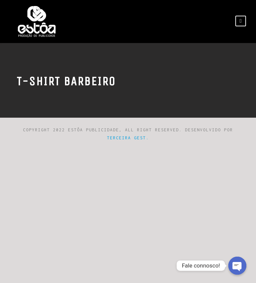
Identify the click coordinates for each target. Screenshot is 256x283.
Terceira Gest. (128, 137)
